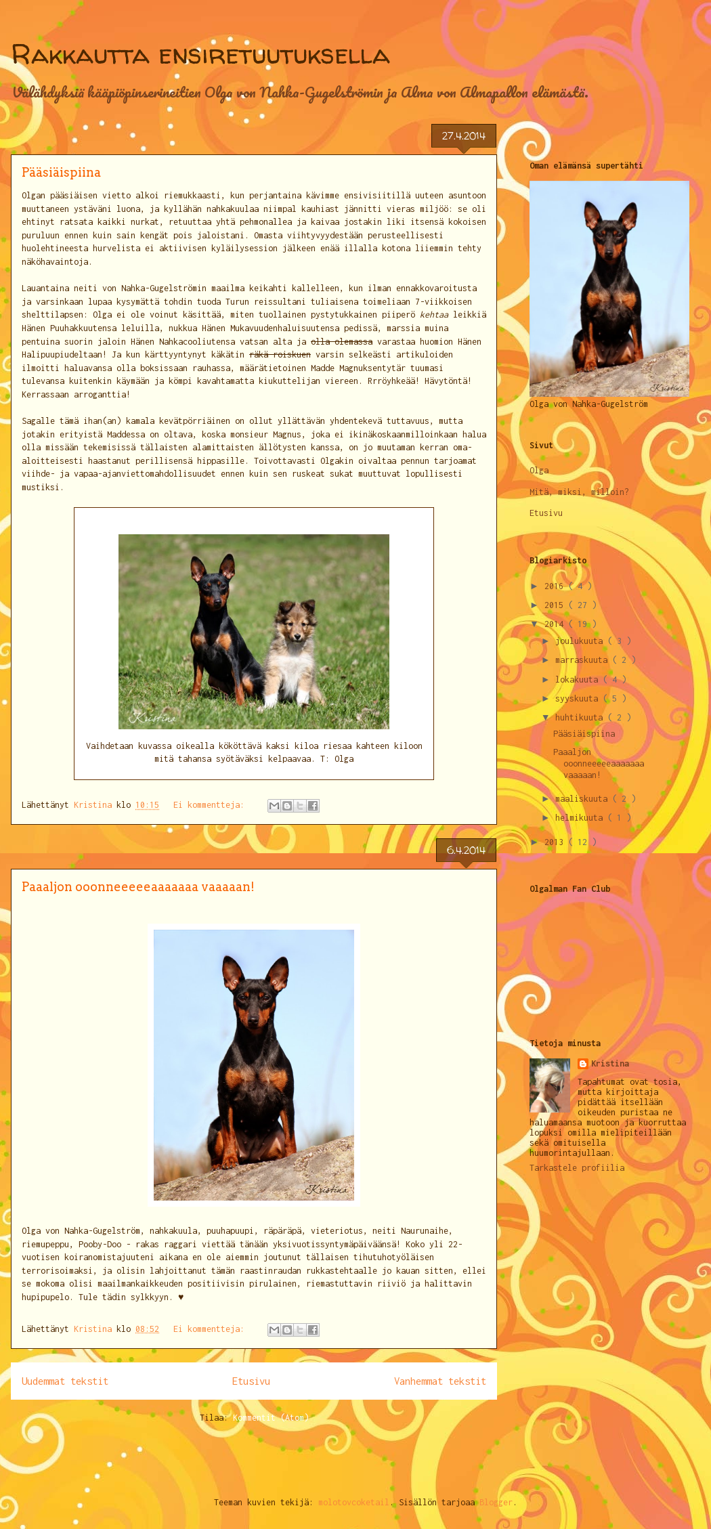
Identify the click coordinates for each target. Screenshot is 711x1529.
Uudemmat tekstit (65, 1381)
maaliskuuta (583, 799)
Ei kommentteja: (211, 805)
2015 (556, 605)
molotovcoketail (353, 1502)
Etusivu (251, 1381)
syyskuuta (579, 698)
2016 (556, 586)
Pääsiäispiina (61, 172)
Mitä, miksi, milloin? (579, 492)
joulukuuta (581, 641)
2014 (556, 624)
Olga (539, 470)
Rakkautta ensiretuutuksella (200, 53)
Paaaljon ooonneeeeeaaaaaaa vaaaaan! (138, 887)
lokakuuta (579, 679)
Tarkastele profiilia (577, 1168)
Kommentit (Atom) (271, 1418)
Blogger (496, 1502)
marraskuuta (583, 660)
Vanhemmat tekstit (440, 1381)
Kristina (610, 1063)
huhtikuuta (581, 717)
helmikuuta (581, 818)
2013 (556, 842)
